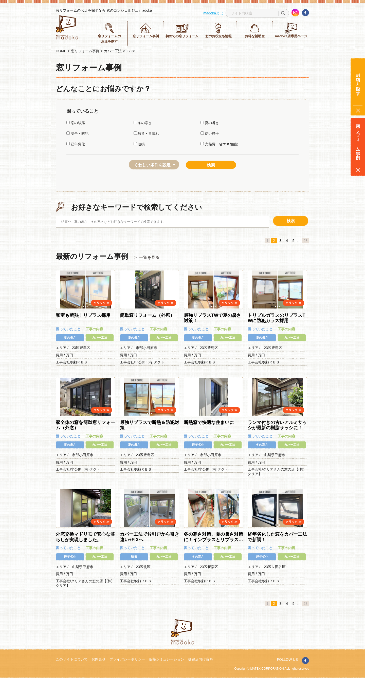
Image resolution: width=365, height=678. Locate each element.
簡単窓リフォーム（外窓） (147, 315)
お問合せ (99, 659)
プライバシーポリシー (127, 659)
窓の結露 (75, 123)
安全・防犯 (77, 133)
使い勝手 (209, 133)
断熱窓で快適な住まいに (209, 422)
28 (305, 241)
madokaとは (213, 13)
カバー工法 (113, 51)
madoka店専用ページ (291, 30)
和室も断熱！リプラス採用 (83, 315)
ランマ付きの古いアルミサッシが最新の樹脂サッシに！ (277, 425)
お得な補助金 (255, 30)
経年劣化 (75, 144)
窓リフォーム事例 (146, 30)
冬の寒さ (143, 123)
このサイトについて (72, 659)
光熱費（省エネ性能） (220, 144)
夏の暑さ (209, 123)
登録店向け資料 (200, 659)
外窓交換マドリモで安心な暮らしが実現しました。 (85, 537)
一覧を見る (149, 257)
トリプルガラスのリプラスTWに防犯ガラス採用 (276, 318)
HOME (61, 51)
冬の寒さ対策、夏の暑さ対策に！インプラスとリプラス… (213, 537)
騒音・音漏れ (146, 133)
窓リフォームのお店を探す (109, 33)
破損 (139, 144)
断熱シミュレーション (166, 659)
